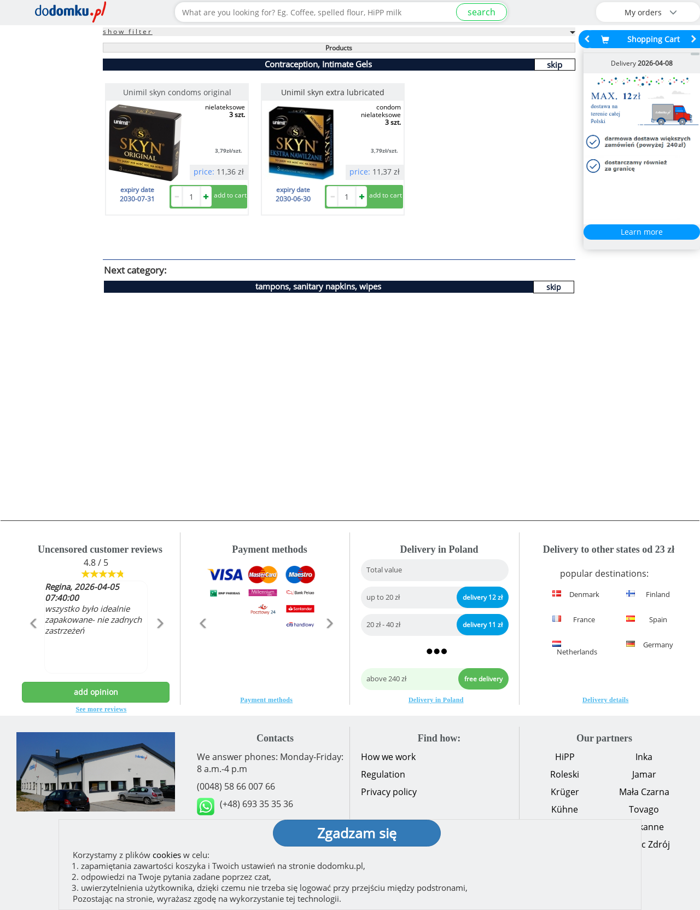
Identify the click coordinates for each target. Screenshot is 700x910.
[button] (33, 647)
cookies (167, 854)
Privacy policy (389, 792)
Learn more (642, 232)
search (481, 12)
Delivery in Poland (436, 700)
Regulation (383, 774)
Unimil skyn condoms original (177, 92)
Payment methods (266, 700)
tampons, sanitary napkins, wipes (318, 286)
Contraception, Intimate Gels (318, 64)
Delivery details (605, 700)
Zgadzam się (356, 833)
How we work (388, 757)
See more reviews (101, 709)
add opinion (96, 692)
